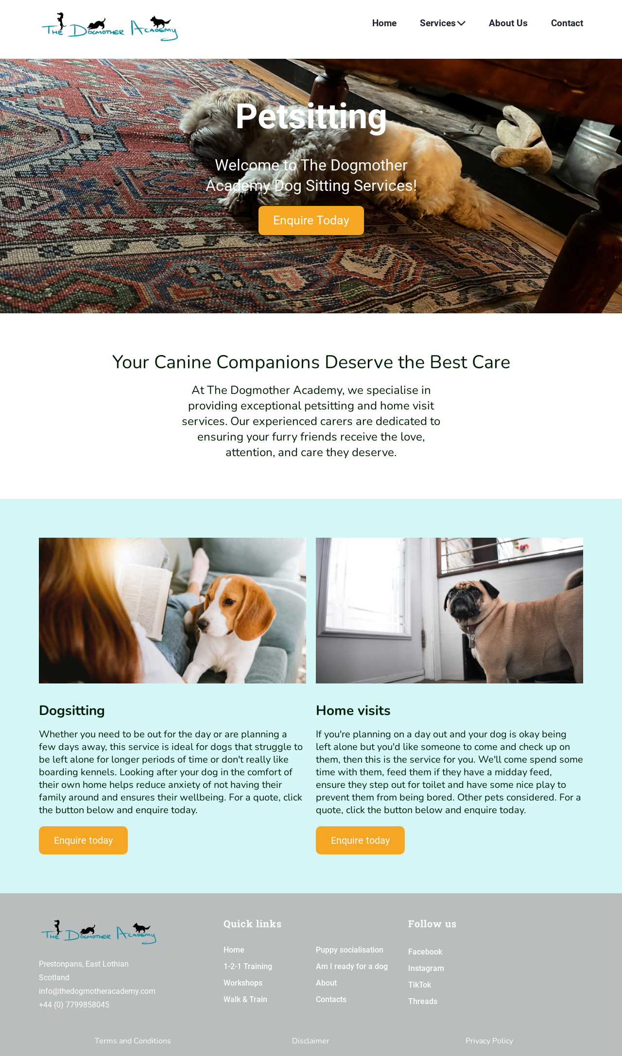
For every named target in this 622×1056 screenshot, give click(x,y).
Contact (567, 23)
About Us (508, 23)
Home (384, 23)
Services (443, 23)
